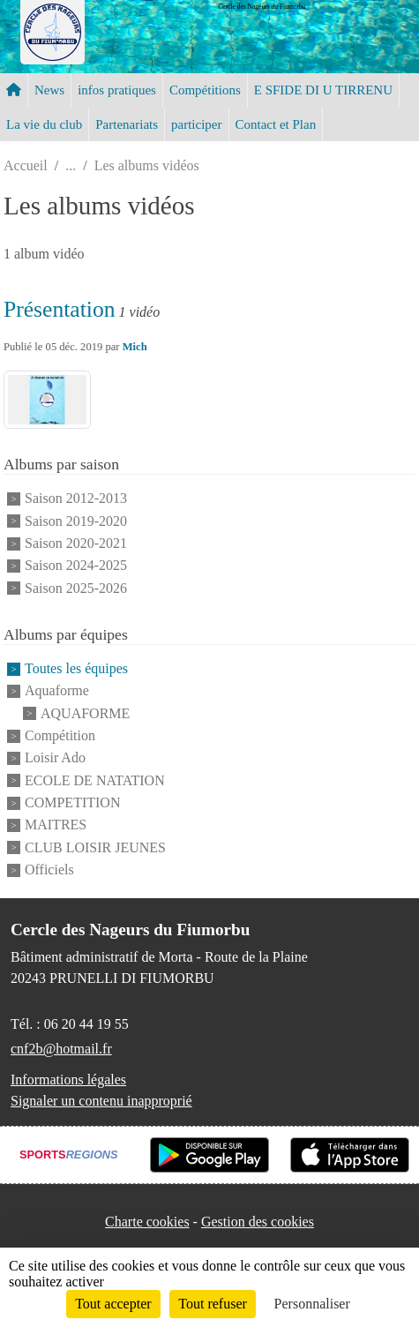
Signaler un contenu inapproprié (101, 1100)
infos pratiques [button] (117, 90)
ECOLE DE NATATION (95, 780)
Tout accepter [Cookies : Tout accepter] (113, 1303)
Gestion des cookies (257, 1221)
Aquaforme (57, 691)
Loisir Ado (55, 758)
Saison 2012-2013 (76, 498)
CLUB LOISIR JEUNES (95, 847)
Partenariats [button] (126, 124)
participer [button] (196, 124)
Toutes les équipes (76, 668)
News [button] (49, 90)
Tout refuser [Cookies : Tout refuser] (212, 1303)
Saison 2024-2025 (76, 566)
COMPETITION (72, 802)
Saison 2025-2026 (76, 588)
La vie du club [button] (44, 124)
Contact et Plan (276, 124)
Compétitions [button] (205, 90)
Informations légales (68, 1079)
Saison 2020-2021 (76, 543)
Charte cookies (147, 1221)
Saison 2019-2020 (76, 521)
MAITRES (55, 825)
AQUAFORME (85, 713)
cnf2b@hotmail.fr (61, 1048)
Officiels (49, 869)
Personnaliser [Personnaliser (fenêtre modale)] (312, 1303)
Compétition (60, 735)
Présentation (60, 309)
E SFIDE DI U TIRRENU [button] (323, 90)
